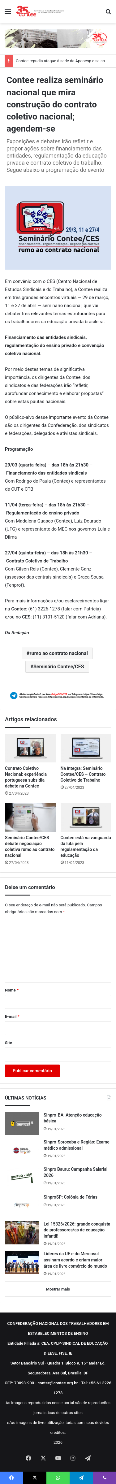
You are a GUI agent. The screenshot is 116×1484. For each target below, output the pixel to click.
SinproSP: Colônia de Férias (70, 1197)
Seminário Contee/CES (58, 667)
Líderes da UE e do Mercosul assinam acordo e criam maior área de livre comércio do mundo (75, 1259)
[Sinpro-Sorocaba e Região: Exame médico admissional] (22, 1150)
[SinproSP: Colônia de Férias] (22, 1205)
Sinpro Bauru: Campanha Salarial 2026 (75, 1172)
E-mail (12, 1016)
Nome (12, 990)
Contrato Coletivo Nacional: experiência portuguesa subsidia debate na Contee (26, 777)
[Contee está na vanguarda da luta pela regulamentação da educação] (86, 817)
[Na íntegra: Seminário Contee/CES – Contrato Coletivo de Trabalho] (86, 748)
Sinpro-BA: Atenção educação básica (73, 1118)
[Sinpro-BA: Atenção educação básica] (22, 1123)
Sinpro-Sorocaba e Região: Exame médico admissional (77, 1145)
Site (8, 1042)
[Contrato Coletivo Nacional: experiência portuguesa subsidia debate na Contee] (30, 748)
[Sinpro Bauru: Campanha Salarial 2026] (22, 1178)
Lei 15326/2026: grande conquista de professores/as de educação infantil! (77, 1230)
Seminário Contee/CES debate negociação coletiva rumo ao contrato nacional (30, 846)
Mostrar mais (58, 1289)
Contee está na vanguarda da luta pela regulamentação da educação (86, 846)
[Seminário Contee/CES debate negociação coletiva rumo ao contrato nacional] (30, 817)
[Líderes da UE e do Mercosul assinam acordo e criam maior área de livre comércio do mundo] (22, 1262)
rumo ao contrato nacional (59, 653)
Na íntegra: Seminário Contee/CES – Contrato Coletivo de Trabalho (83, 774)
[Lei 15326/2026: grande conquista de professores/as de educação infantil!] (22, 1232)
